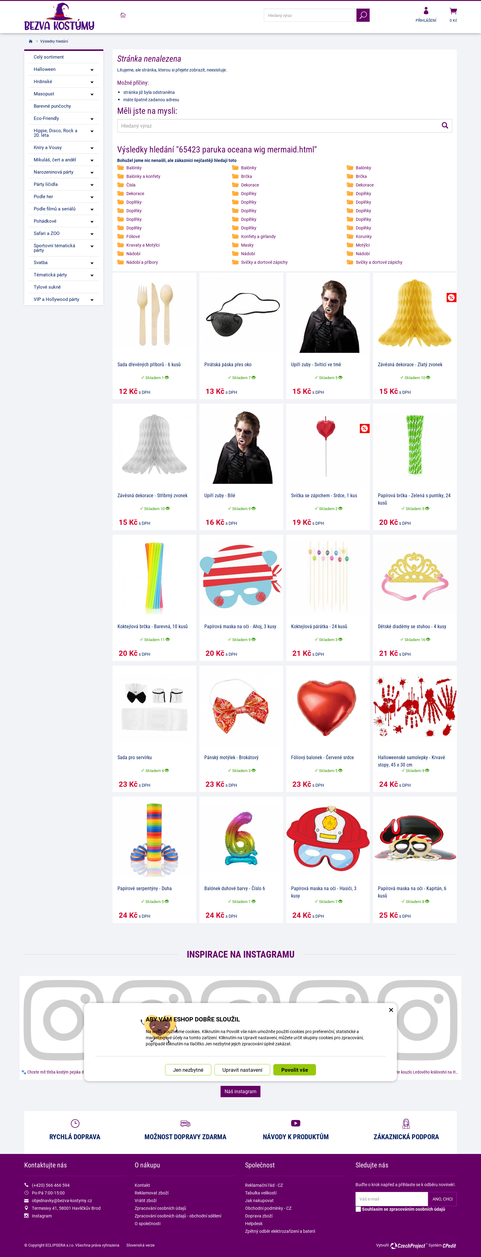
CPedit (450, 1245)
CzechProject (409, 1245)
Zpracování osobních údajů (160, 1208)
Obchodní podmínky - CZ (268, 1208)
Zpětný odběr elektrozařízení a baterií (280, 1231)
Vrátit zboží (145, 1200)
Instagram (42, 1216)
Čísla (131, 185)
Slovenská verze (140, 1245)
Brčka (246, 176)
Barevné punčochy (52, 106)
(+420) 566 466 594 (51, 1185)
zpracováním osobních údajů (417, 1209)
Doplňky (248, 193)
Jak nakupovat (259, 1200)
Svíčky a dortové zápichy (264, 262)
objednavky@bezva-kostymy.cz (62, 1200)
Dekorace (250, 185)
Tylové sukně (47, 287)
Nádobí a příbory (142, 262)
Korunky (364, 236)
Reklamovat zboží (151, 1193)
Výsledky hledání (54, 41)
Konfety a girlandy (258, 236)
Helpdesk (254, 1223)
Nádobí (133, 253)
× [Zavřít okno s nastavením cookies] (391, 970)
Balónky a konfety (143, 176)
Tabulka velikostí (260, 1193)
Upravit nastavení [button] (242, 1031)
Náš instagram (240, 1091)
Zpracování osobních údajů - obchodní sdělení (178, 1216)
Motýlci (363, 245)
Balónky (134, 168)
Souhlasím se (400, 1209)
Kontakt (142, 1185)
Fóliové (133, 236)
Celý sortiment (49, 57)
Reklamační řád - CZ (264, 1185)
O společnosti (147, 1223)
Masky (247, 245)
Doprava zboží (258, 1216)
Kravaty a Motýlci (143, 245)
